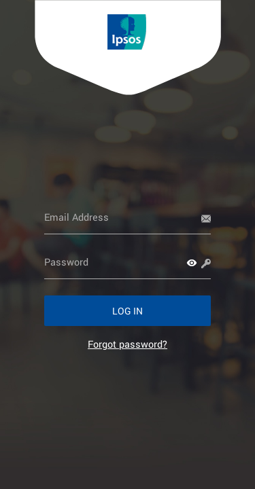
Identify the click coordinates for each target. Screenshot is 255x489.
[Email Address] (127, 217)
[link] (127, 344)
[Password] (127, 262)
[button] (191, 262)
